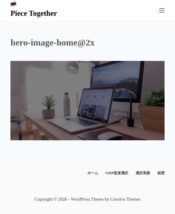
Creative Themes (125, 199)
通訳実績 (143, 173)
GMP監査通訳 (117, 173)
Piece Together (33, 13)
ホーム (92, 173)
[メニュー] (162, 10)
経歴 (161, 173)
